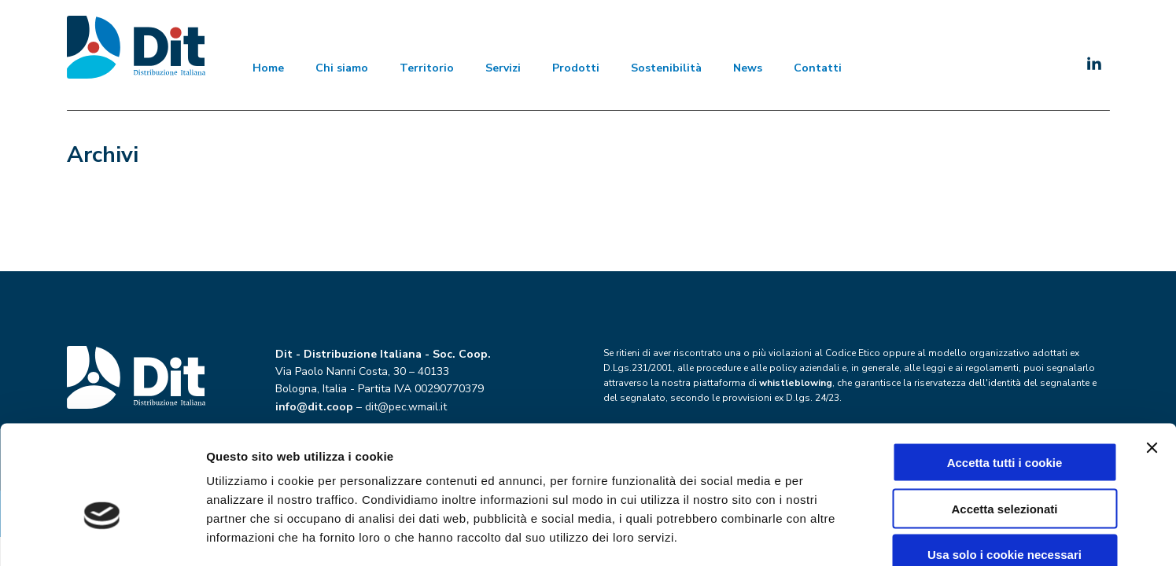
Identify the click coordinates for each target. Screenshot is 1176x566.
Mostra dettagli (827, 535)
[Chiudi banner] (1151, 358)
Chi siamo (341, 68)
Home (268, 68)
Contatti (818, 68)
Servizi (503, 68)
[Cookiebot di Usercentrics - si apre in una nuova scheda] (102, 535)
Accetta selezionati (1004, 419)
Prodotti (575, 68)
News (747, 68)
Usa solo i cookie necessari (1004, 465)
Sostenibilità (666, 68)
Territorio (427, 68)
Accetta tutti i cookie (1005, 373)
